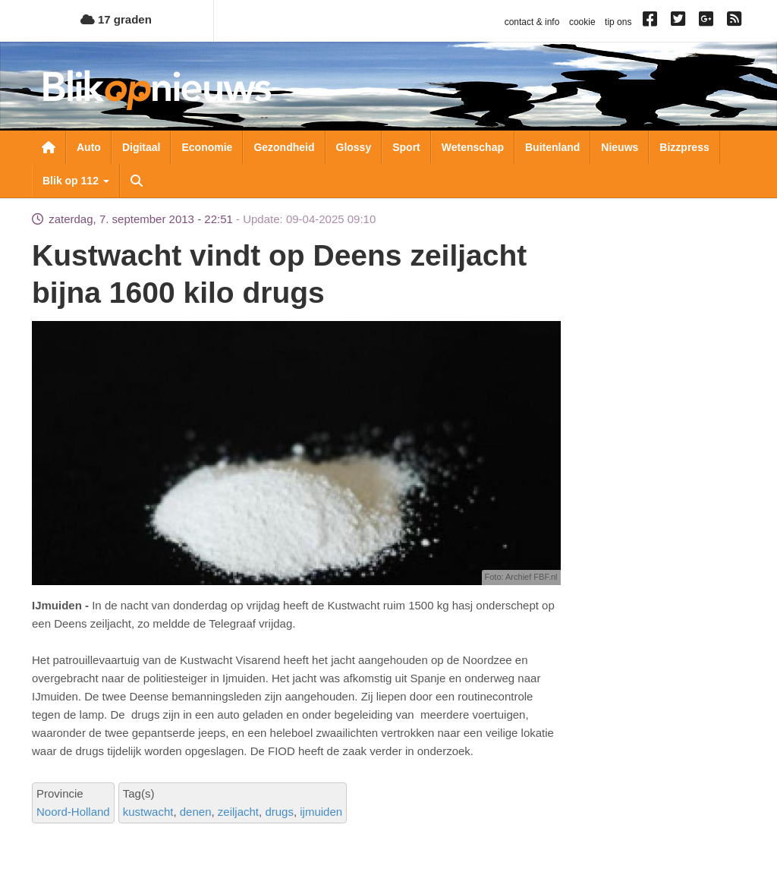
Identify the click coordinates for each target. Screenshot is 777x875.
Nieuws (619, 147)
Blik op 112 (75, 181)
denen (196, 811)
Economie (206, 147)
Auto (89, 147)
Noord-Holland (73, 811)
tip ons (618, 22)
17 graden (116, 19)
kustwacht (148, 811)
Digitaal (141, 147)
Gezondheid (283, 147)
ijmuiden (321, 811)
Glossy (354, 147)
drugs (279, 811)
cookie (582, 22)
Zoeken (137, 180)
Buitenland (552, 147)
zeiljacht (238, 811)
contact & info (532, 22)
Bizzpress (684, 147)
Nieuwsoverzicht (48, 147)
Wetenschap (473, 147)
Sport (406, 147)
